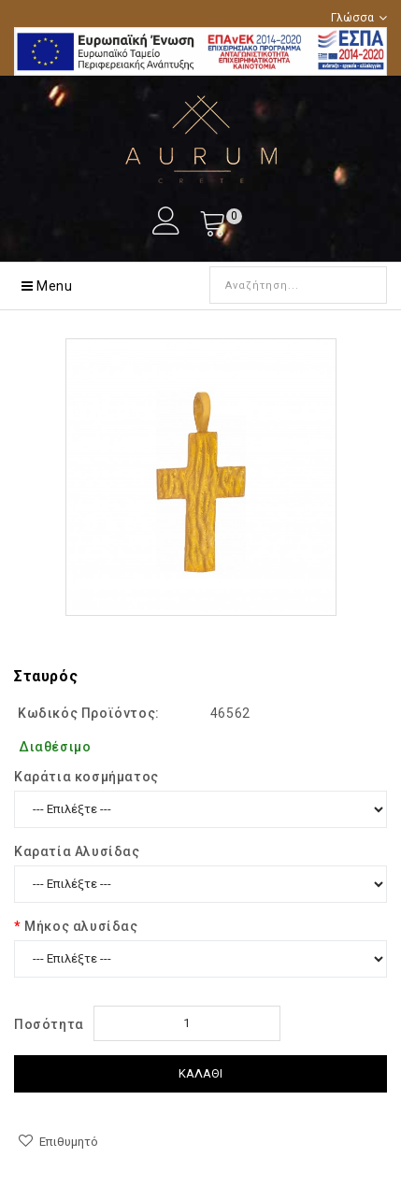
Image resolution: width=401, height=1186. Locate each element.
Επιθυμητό (68, 1142)
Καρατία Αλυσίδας (77, 851)
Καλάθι (200, 1073)
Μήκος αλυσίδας (80, 926)
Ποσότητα (49, 1024)
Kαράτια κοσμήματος (86, 776)
